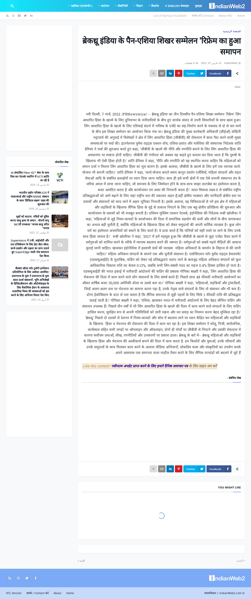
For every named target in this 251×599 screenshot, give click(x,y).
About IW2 (225, 15)
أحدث (240, 560)
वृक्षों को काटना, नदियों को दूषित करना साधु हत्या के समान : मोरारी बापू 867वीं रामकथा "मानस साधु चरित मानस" (29, 222)
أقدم (82, 560)
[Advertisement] (161, 98)
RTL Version (14, 593)
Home (241, 15)
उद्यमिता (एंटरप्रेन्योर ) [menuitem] (82, 6)
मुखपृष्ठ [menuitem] (198, 6)
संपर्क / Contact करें (37, 593)
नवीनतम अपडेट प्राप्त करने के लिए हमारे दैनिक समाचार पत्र (150, 366)
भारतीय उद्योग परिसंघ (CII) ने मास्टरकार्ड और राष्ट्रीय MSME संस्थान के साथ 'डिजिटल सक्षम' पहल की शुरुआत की (30, 198)
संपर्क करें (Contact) (203, 15)
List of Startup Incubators (170, 15)
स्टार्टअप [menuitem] (105, 6)
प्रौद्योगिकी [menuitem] (123, 6)
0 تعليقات (190, 63)
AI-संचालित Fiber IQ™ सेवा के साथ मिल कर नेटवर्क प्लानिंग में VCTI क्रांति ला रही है (29, 176)
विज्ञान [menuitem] (139, 6)
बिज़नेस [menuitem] (155, 6)
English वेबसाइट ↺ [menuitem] (177, 6)
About (57, 593)
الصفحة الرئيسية (232, 31)
